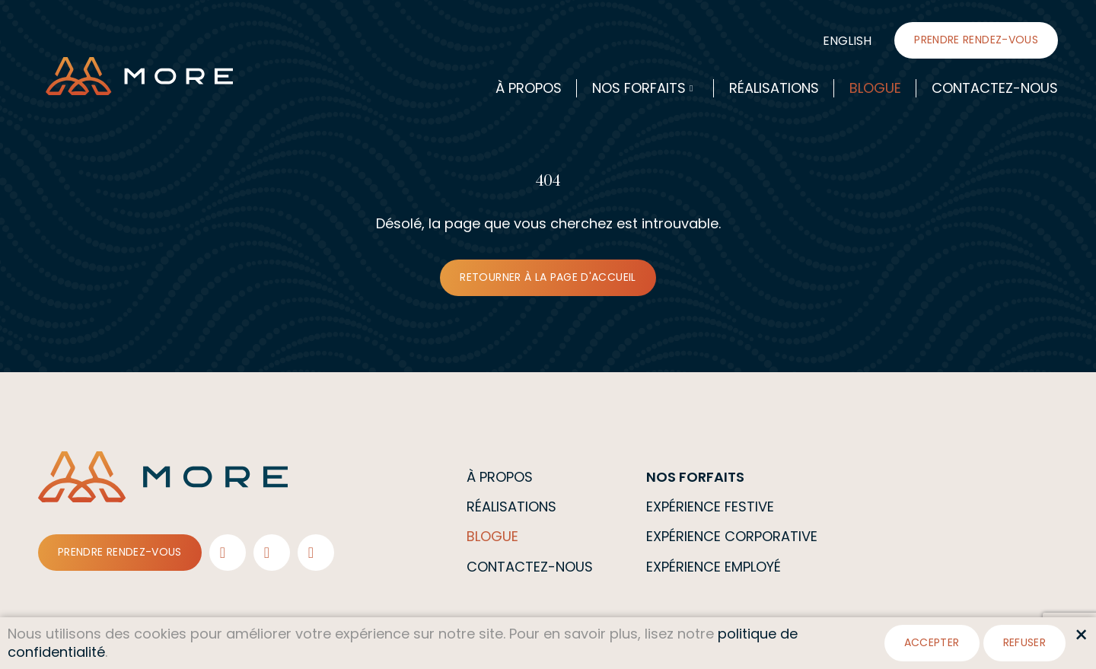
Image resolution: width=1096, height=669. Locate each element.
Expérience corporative (731, 536)
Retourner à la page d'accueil (548, 277)
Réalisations (774, 87)
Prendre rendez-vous (976, 39)
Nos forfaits (639, 87)
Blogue (875, 87)
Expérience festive (710, 506)
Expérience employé (713, 566)
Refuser (1024, 642)
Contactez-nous (995, 87)
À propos (528, 87)
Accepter (932, 642)
